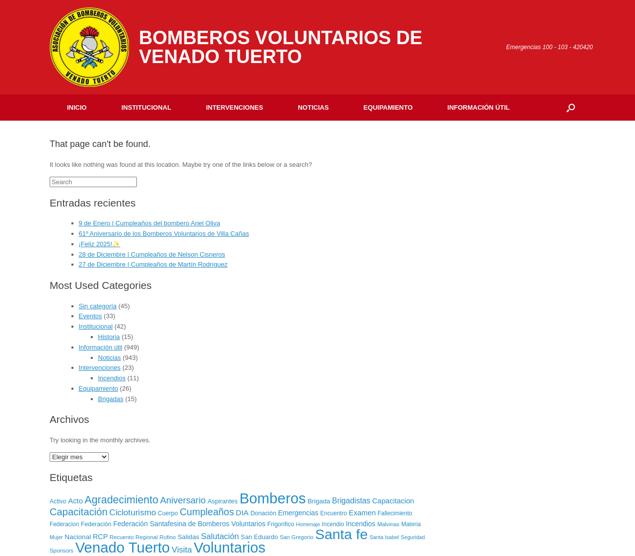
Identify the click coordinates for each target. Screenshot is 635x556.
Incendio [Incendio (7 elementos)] (333, 524)
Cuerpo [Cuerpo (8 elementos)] (168, 513)
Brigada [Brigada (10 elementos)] (319, 501)
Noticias (313, 107)
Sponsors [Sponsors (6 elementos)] (61, 551)
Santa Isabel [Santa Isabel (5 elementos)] (384, 537)
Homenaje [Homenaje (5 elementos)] (308, 524)
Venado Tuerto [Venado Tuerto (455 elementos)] (122, 547)
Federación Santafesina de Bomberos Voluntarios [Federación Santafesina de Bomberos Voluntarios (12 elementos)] (189, 524)
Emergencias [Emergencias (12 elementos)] (298, 513)
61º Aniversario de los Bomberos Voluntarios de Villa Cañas (164, 233)
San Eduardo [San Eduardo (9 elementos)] (259, 537)
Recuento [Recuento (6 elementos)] (122, 537)
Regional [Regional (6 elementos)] (146, 537)
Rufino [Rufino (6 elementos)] (168, 537)
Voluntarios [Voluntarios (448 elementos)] (229, 548)
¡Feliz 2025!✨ (100, 244)
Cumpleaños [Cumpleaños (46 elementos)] (207, 511)
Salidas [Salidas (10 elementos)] (188, 537)
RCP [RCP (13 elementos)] (100, 537)
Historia (109, 337)
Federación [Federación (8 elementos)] (96, 524)
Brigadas (111, 399)
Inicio (77, 107)
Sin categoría (98, 306)
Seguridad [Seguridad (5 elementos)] (413, 537)
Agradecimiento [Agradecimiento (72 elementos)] (122, 500)
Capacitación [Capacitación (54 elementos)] (79, 511)
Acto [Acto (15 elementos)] (75, 501)
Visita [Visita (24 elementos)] (182, 550)
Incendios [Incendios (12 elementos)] (361, 524)
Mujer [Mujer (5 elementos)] (56, 537)
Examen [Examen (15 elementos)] (362, 513)
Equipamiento (388, 107)
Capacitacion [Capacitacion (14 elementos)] (393, 501)
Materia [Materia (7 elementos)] (411, 524)
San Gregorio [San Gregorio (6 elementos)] (297, 537)
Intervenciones (234, 107)
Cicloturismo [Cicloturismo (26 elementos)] (132, 512)
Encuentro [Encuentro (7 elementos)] (333, 513)
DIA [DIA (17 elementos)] (242, 512)
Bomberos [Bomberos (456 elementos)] (273, 498)
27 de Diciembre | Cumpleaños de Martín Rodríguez (153, 264)
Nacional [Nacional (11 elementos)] (77, 537)
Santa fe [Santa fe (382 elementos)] (341, 534)
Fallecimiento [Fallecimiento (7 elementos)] (395, 513)
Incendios (112, 378)
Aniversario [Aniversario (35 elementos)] (183, 500)
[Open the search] (570, 107)
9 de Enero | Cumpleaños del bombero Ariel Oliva (149, 223)
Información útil (478, 107)
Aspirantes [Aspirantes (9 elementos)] (222, 501)
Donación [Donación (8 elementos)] (263, 513)
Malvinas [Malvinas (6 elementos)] (388, 524)
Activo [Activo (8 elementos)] (58, 501)
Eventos (90, 316)
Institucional (146, 107)
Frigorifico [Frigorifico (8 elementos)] (280, 524)
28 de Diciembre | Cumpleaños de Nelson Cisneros (152, 254)
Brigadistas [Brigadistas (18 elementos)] (351, 500)
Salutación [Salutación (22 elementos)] (220, 536)
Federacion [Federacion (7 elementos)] (64, 524)
